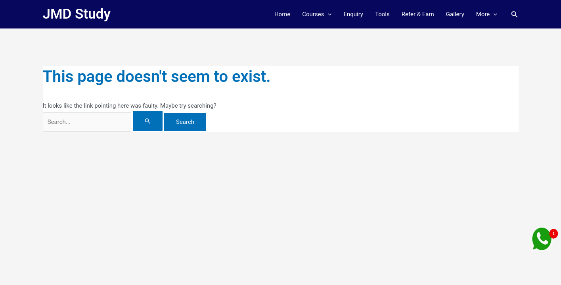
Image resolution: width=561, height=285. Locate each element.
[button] (327, 14)
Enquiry (353, 14)
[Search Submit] (148, 121)
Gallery (455, 14)
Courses (316, 14)
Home (282, 14)
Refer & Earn (418, 14)
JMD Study (77, 14)
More (487, 14)
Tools (382, 14)
